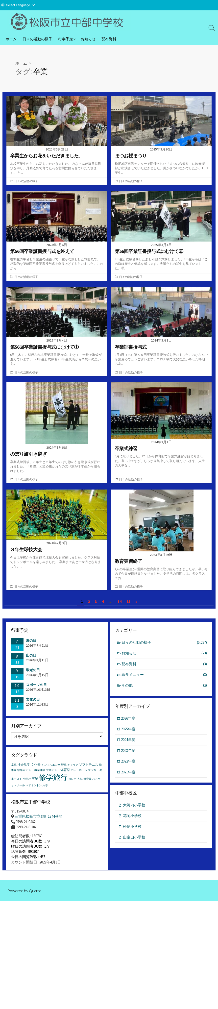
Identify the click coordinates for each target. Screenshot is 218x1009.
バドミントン (33, 789)
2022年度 (128, 764)
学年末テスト (25, 774)
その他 (164, 688)
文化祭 (36, 768)
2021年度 (128, 775)
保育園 (87, 783)
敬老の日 (33, 673)
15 (128, 604)
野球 (64, 768)
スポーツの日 (36, 687)
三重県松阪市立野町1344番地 (38, 821)
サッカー (93, 774)
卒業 (35, 783)
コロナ (72, 783)
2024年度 (128, 743)
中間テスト (53, 774)
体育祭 (65, 774)
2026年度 (128, 721)
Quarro (35, 898)
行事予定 (65, 39)
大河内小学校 (134, 808)
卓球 (14, 768)
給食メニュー (164, 678)
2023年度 (128, 754)
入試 (80, 783)
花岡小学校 (132, 819)
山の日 (31, 658)
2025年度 (128, 732)
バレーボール (79, 774)
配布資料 (108, 39)
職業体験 (39, 774)
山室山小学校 (134, 841)
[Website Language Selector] (20, 5)
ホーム (11, 39)
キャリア (72, 768)
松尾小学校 (132, 830)
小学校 (27, 783)
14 (119, 604)
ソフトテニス (88, 768)
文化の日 (33, 702)
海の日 (31, 643)
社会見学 (23, 768)
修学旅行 (53, 781)
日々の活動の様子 (37, 39)
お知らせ (88, 39)
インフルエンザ (50, 768)
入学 (45, 789)
